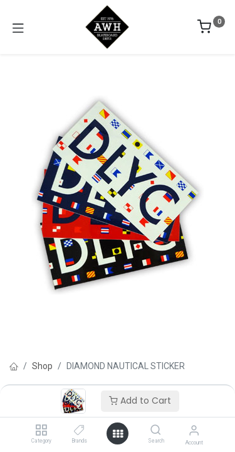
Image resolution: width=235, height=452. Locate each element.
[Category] (41, 431)
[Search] (156, 431)
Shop (42, 366)
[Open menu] (118, 433)
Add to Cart (140, 400)
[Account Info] (194, 430)
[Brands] (79, 431)
